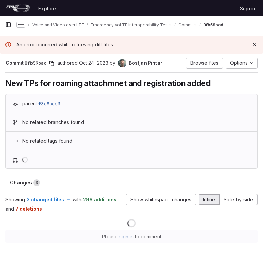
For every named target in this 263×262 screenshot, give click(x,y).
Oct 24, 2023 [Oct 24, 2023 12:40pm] (93, 63)
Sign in (247, 8)
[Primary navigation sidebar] (8, 24)
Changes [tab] (25, 182)
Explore (47, 8)
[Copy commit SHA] (52, 63)
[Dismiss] (255, 44)
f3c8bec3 (49, 103)
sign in (126, 236)
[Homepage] (18, 8)
